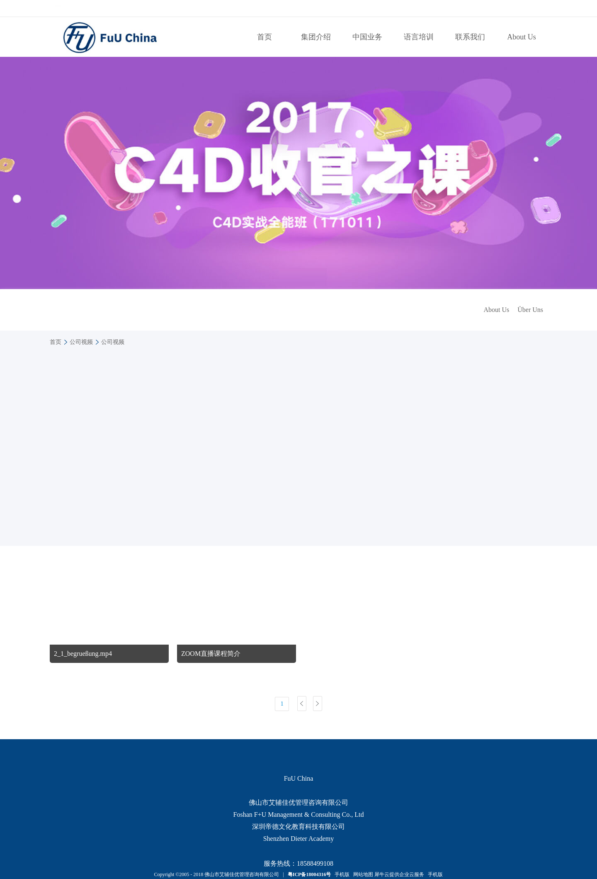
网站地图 (362, 874)
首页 (264, 37)
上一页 (302, 703)
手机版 (340, 874)
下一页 (317, 703)
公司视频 (81, 342)
